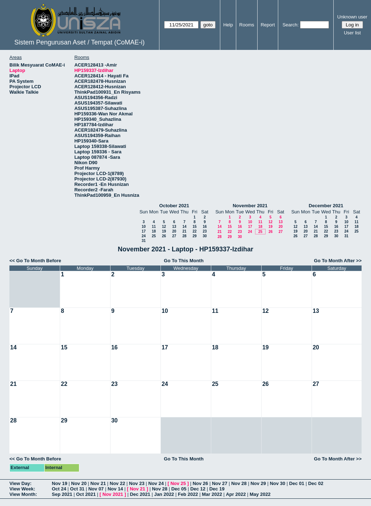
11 (154, 227)
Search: (291, 24)
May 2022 (260, 494)
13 (174, 227)
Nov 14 (115, 489)
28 (184, 236)
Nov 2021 (113, 494)
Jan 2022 (164, 494)
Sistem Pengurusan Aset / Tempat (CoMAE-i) (79, 42)
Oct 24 (59, 489)
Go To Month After (334, 260)
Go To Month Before (38, 260)
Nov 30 (277, 483)
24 (144, 236)
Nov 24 (156, 483)
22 (194, 231)
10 (144, 227)
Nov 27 (220, 483)
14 (184, 227)
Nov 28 (239, 483)
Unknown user (352, 17)
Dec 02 (315, 483)
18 (154, 231)
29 (194, 236)
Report (267, 24)
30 (205, 236)
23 (205, 231)
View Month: (23, 494)
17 (144, 231)
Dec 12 (197, 489)
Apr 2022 (236, 494)
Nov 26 (200, 483)
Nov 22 (117, 483)
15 (194, 227)
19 (164, 231)
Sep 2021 (62, 494)
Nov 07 (96, 489)
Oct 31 (77, 489)
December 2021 (326, 205)
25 (154, 236)
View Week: (22, 489)
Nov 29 (258, 483)
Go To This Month (184, 260)
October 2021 (174, 205)
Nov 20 (79, 483)
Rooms (246, 24)
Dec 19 (217, 489)
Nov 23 (137, 483)
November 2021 (250, 205)
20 (174, 231)
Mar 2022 (212, 494)
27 (174, 236)
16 (205, 227)
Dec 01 (296, 483)
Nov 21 (98, 483)
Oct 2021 (86, 494)
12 (164, 227)
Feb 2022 (188, 494)
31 (144, 241)
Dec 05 (179, 489)
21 (184, 231)
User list (352, 32)
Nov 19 (59, 483)
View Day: (20, 483)
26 (164, 236)
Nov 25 (178, 483)
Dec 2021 (140, 494)
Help (228, 24)
